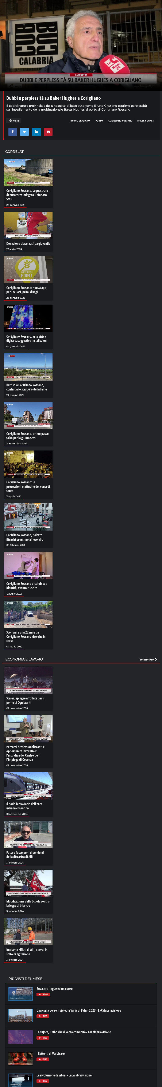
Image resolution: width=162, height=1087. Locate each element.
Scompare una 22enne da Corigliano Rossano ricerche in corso (26, 634)
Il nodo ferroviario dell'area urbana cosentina (24, 803)
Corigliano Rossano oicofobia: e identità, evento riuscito (26, 584)
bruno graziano (80, 120)
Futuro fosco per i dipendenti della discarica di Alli (25, 852)
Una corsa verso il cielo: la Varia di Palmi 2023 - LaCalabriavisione (78, 1007)
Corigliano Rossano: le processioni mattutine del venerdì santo (28, 485)
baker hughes (145, 120)
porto (99, 120)
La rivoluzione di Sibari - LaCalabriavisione (64, 1072)
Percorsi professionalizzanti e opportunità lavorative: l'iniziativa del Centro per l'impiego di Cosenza (25, 751)
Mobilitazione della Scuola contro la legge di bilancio (28, 900)
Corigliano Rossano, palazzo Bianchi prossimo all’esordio (24, 536)
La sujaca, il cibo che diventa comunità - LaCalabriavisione (73, 1029)
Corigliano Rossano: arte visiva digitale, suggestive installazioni (26, 338)
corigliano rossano (120, 120)
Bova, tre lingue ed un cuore (54, 985)
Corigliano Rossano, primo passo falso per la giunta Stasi (27, 435)
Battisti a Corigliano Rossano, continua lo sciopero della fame (26, 386)
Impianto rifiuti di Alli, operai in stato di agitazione (26, 949)
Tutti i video (149, 657)
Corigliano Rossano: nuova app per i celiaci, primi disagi (26, 289)
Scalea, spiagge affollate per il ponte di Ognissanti (25, 698)
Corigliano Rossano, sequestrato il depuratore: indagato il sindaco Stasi (28, 194)
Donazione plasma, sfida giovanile (28, 243)
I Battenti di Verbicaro (50, 1050)
